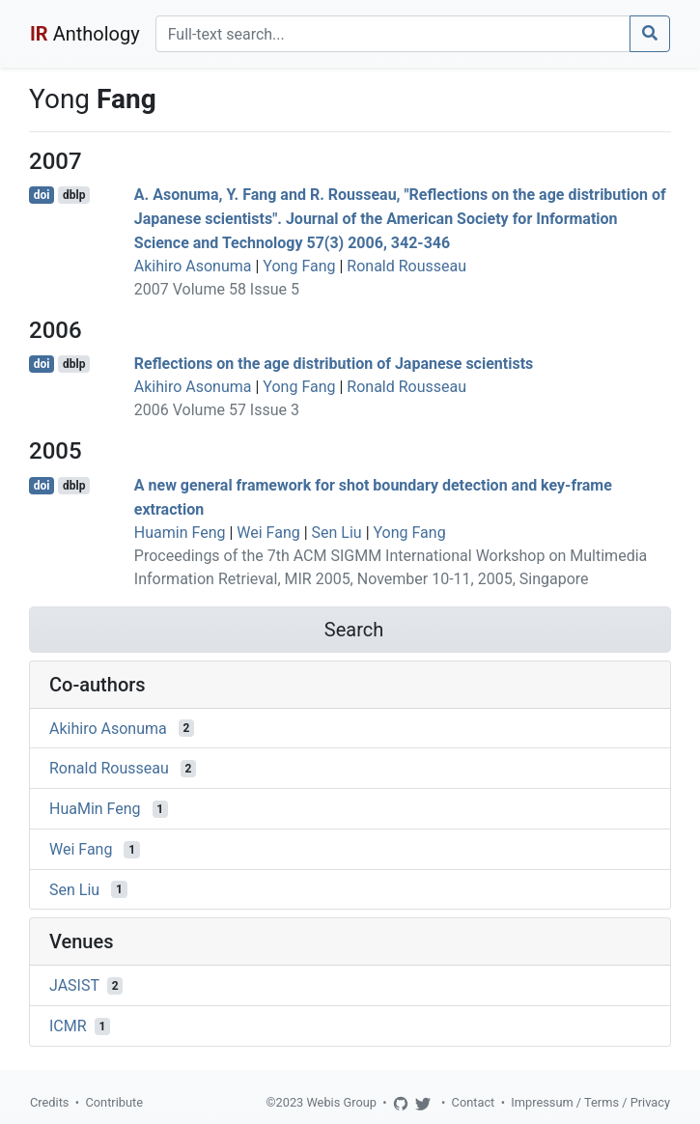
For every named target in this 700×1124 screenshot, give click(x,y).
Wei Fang (268, 532)
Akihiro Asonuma (193, 266)
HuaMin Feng (95, 809)
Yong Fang (299, 266)
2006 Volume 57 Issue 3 (216, 410)
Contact (473, 1102)
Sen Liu (337, 532)
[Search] (392, 33)
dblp (74, 195)
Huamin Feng (180, 532)
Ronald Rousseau (406, 266)
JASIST (74, 985)
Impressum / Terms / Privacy (590, 1102)
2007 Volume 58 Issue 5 (216, 289)
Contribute (114, 1102)
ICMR (68, 1026)
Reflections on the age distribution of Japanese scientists (334, 363)
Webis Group (341, 1102)
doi (42, 195)
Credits (49, 1102)
